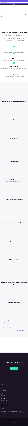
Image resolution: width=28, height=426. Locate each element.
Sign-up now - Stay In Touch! (14, 0)
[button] (2, 16)
